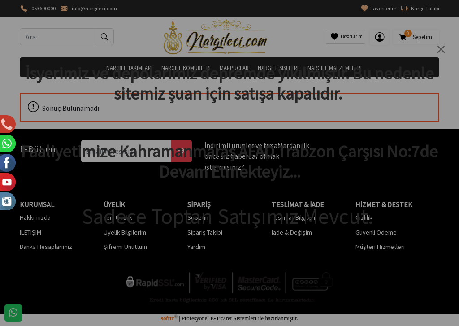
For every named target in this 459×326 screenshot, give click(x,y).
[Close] (441, 49)
